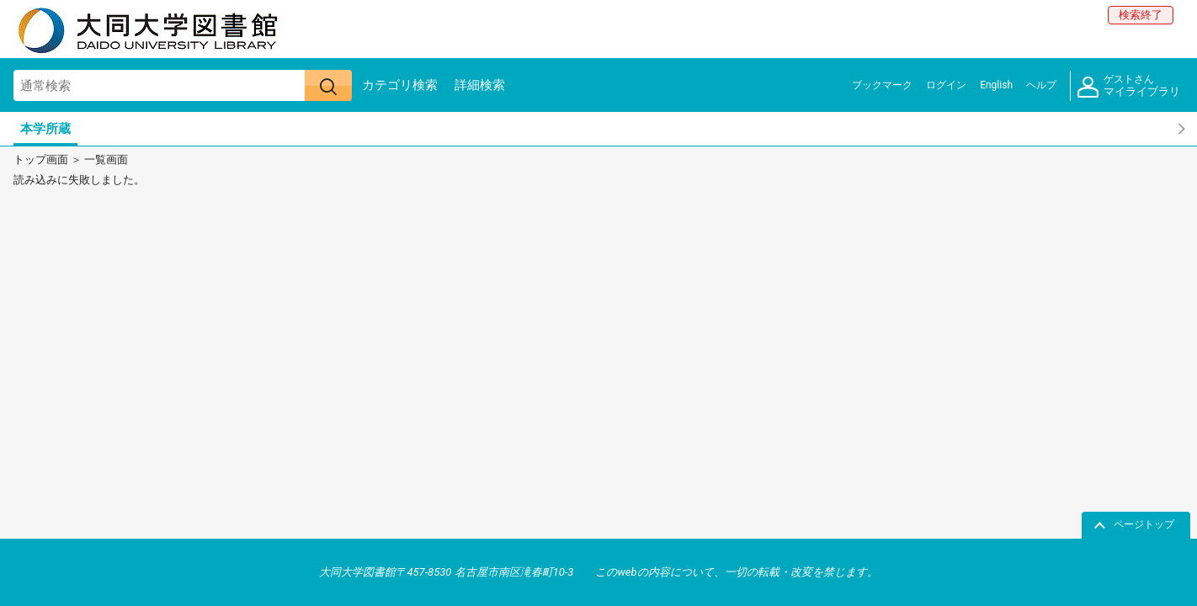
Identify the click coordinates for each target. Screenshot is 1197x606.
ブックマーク (882, 85)
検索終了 (1140, 14)
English (996, 85)
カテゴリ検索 (400, 85)
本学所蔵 (45, 128)
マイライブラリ (1128, 86)
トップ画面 (40, 159)
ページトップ (1144, 524)
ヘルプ (1041, 85)
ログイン (946, 85)
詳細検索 (480, 85)
